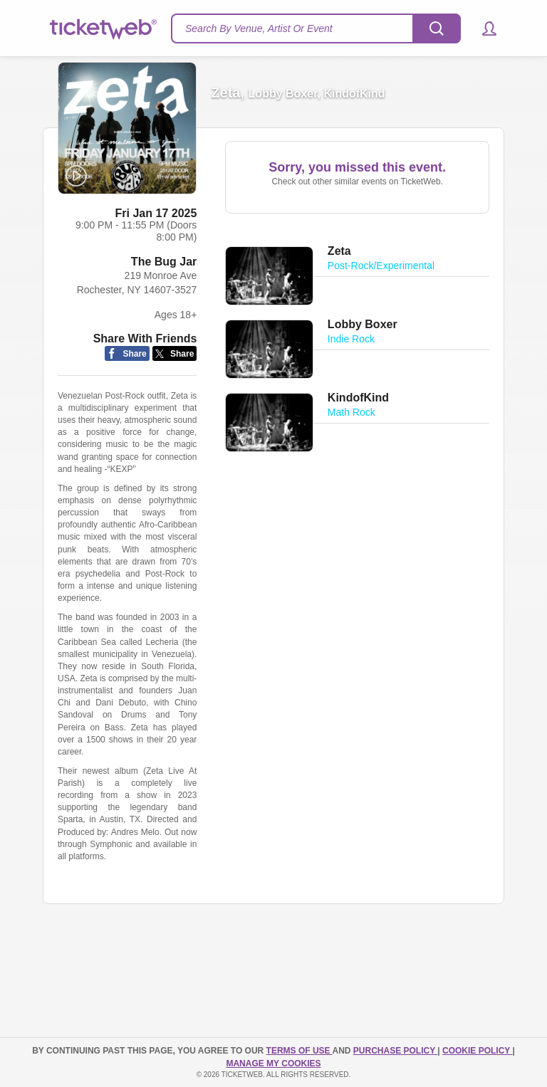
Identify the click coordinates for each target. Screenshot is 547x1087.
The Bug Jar (164, 262)
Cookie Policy (477, 1051)
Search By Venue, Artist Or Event (259, 28)
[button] (482, 28)
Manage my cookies (273, 1063)
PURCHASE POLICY (395, 1051)
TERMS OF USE (299, 1051)
